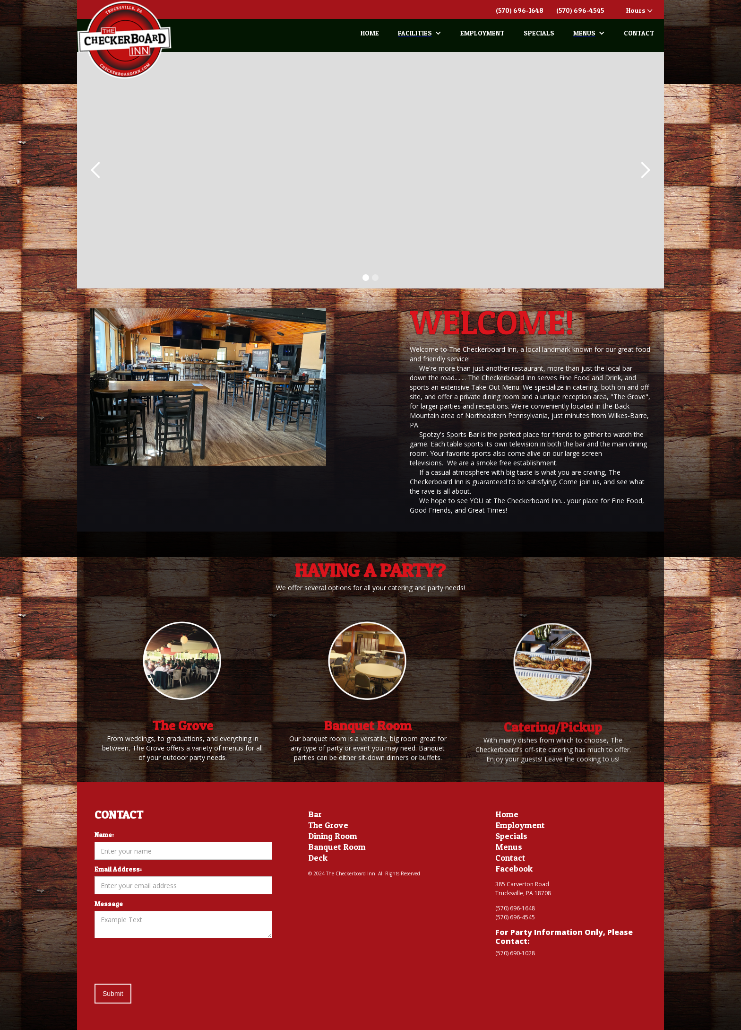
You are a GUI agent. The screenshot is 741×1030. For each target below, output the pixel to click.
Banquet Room (337, 847)
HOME (370, 33)
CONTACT (639, 33)
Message (109, 903)
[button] (419, 33)
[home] (124, 40)
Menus (508, 847)
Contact (510, 858)
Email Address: (118, 869)
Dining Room (332, 836)
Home (506, 814)
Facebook (514, 868)
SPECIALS (539, 33)
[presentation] (166, 961)
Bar (315, 814)
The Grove (328, 825)
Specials (511, 836)
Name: (104, 834)
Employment (520, 825)
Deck (317, 858)
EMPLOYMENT (482, 33)
